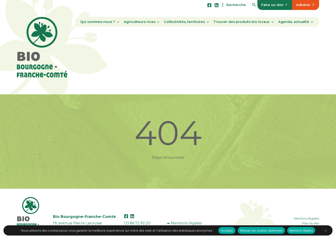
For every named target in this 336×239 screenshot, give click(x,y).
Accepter (227, 230)
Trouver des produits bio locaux (241, 22)
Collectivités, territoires (184, 22)
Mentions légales (186, 223)
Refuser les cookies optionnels (261, 230)
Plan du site (310, 223)
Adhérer (305, 5)
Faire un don (274, 5)
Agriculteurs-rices (139, 22)
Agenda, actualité (293, 22)
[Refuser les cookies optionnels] (325, 230)
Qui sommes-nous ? (97, 22)
